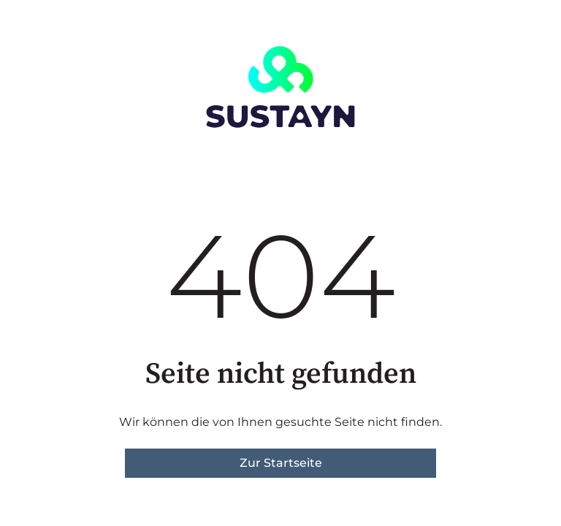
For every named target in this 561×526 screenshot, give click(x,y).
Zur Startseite (281, 463)
